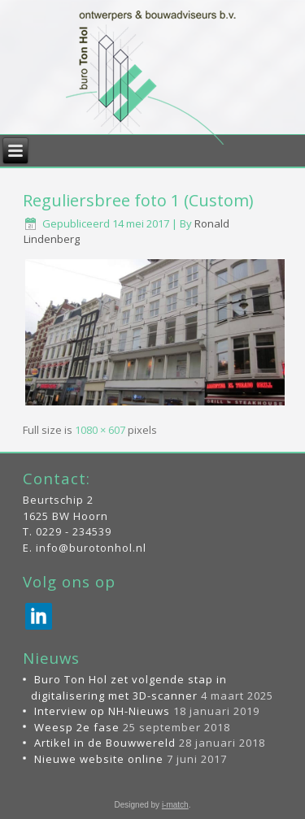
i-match (175, 804)
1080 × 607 (100, 429)
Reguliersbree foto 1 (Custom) (138, 200)
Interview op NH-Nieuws (102, 711)
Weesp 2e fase (77, 727)
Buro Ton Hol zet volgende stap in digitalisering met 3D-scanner (129, 687)
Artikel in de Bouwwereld (105, 742)
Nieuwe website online (98, 759)
